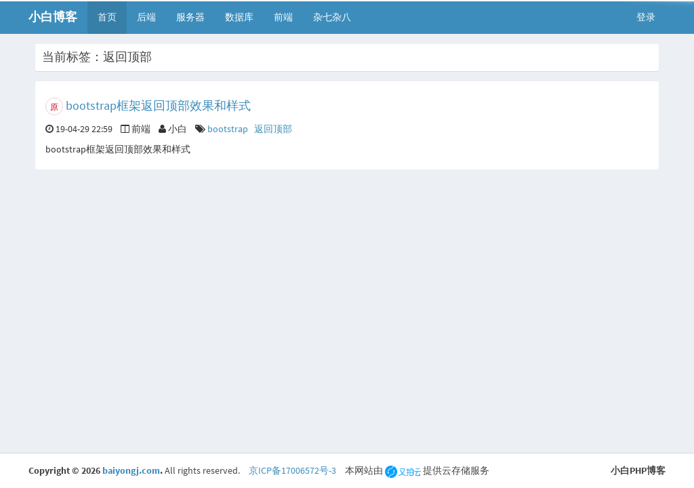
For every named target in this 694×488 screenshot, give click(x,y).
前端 (283, 17)
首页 (107, 17)
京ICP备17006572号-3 (292, 470)
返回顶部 (273, 129)
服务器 (190, 17)
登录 (645, 17)
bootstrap (227, 129)
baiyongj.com (131, 470)
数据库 (239, 17)
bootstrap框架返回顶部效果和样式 (158, 105)
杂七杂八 (332, 17)
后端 (146, 17)
